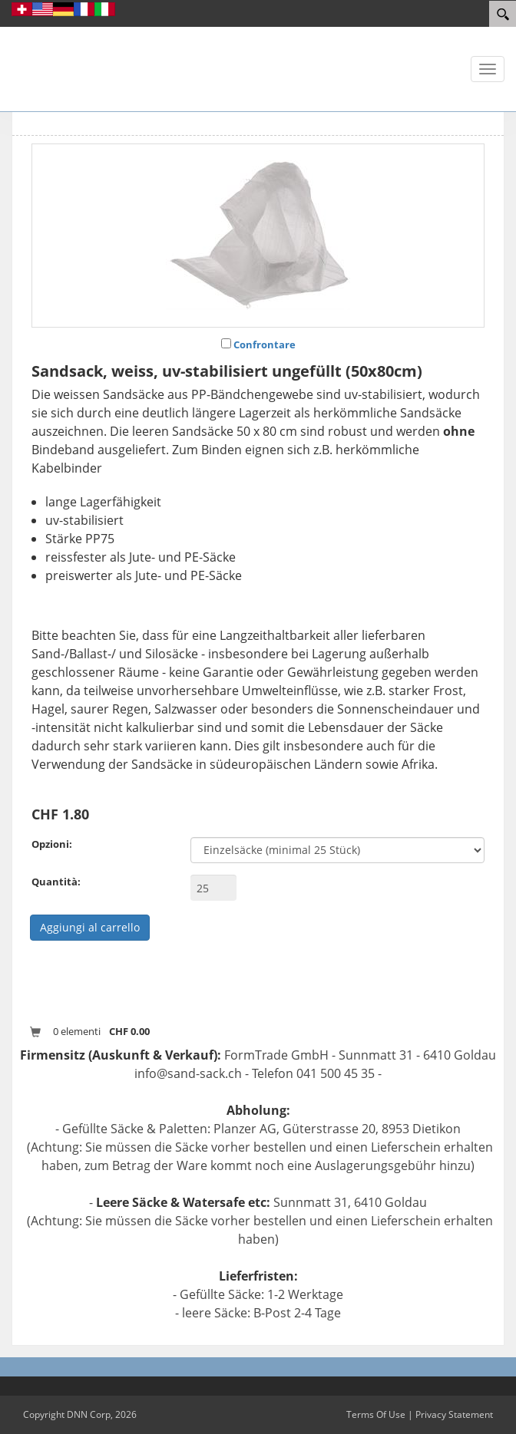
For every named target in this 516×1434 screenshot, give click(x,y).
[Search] (502, 14)
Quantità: (56, 881)
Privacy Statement (454, 1414)
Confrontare (264, 344)
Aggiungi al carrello (90, 927)
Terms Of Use (375, 1414)
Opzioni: (51, 844)
